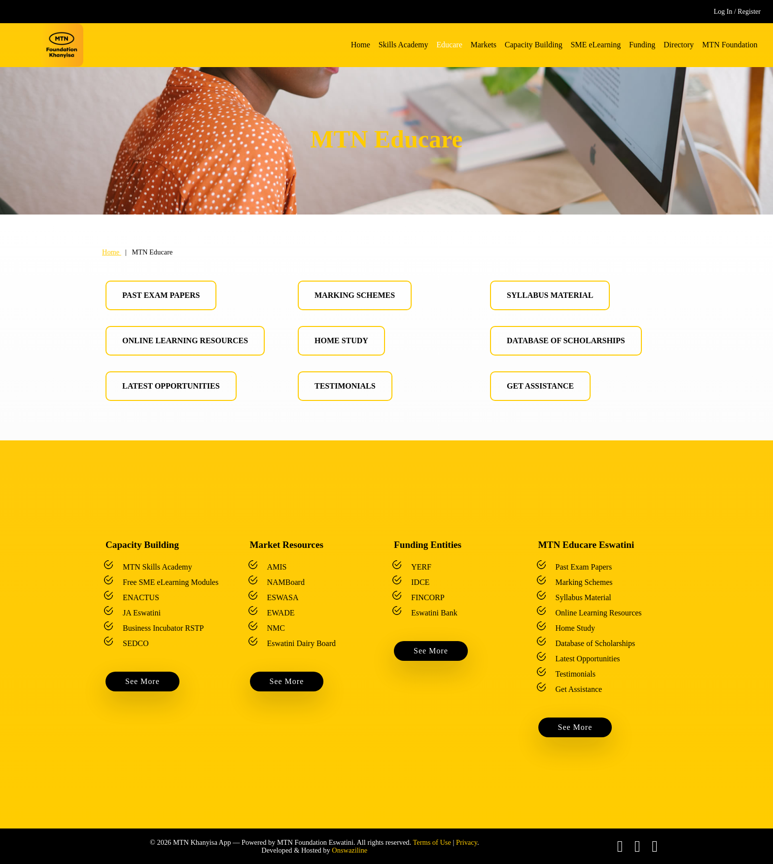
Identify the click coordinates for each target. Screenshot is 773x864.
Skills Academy (403, 44)
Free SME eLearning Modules (170, 582)
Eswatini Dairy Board (301, 643)
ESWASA (283, 597)
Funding (642, 44)
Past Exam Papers (161, 295)
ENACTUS (141, 597)
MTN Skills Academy (157, 567)
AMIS (277, 567)
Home (360, 44)
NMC (276, 628)
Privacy (466, 842)
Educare (449, 44)
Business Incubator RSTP (163, 628)
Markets (483, 44)
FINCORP (428, 597)
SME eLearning (595, 44)
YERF (421, 567)
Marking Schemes (355, 295)
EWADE (281, 613)
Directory (679, 44)
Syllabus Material (550, 295)
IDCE (420, 582)
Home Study (341, 340)
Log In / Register (737, 11)
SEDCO (135, 643)
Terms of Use (432, 842)
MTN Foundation (729, 44)
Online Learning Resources (185, 340)
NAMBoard (286, 582)
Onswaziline (349, 850)
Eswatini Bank (434, 613)
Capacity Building (533, 44)
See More (142, 681)
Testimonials (345, 386)
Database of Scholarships (566, 340)
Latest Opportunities (171, 386)
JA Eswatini (142, 613)
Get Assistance (540, 386)
